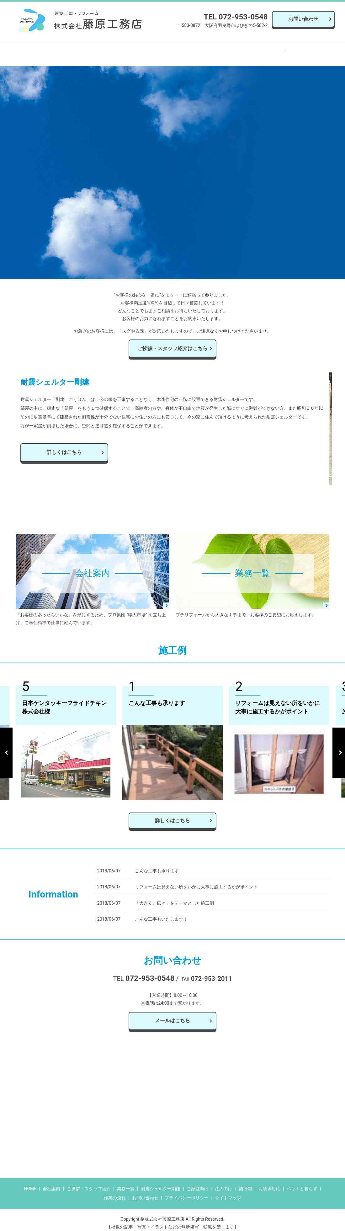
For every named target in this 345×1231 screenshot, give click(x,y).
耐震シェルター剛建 (138, 50)
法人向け (223, 1182)
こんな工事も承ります (157, 864)
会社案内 (73, 50)
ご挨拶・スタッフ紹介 (89, 1182)
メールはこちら (172, 1014)
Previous (6, 746)
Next (338, 746)
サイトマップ (228, 1191)
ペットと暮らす (214, 50)
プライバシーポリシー (187, 1191)
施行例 (277, 50)
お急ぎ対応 (178, 50)
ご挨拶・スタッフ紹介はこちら (172, 342)
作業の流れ (250, 50)
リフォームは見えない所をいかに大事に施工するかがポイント (196, 880)
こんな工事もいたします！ (161, 912)
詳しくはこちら (172, 814)
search (305, 49)
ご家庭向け (198, 1182)
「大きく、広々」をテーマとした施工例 (174, 896)
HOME (48, 50)
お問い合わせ (303, 19)
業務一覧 (100, 50)
